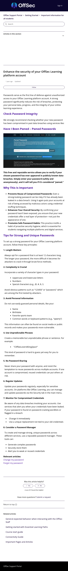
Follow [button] (34, 87)
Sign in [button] (60, 6)
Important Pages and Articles (19, 541)
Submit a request (43, 497)
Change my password (13, 459)
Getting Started (31, 15)
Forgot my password (13, 463)
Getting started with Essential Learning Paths (27, 527)
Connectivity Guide (14, 537)
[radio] (28, 485)
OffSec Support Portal (12, 15)
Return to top (10, 504)
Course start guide (14, 532)
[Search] (34, 24)
